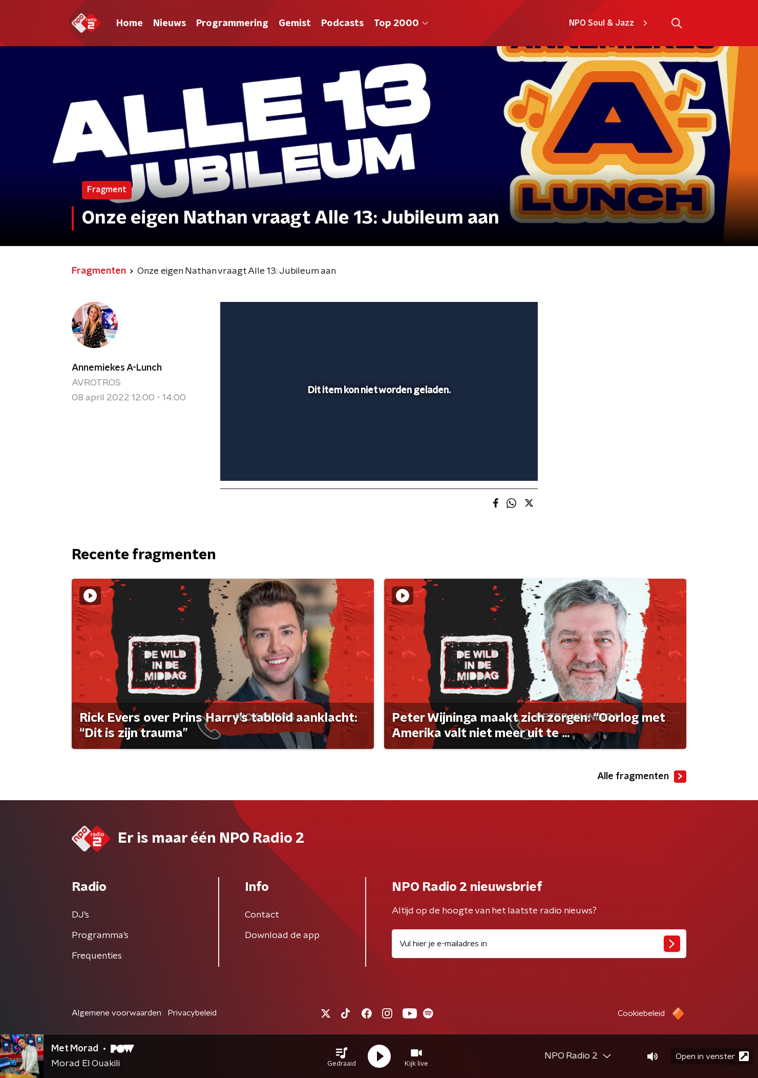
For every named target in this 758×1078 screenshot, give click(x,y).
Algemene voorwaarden (116, 1013)
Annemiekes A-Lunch (117, 368)
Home (129, 23)
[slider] (378, 430)
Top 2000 (401, 23)
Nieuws (169, 23)
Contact (262, 915)
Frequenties (97, 956)
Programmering (232, 23)
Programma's (100, 935)
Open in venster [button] (712, 1056)
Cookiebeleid (641, 1013)
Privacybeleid (192, 1013)
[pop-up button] (491, 458)
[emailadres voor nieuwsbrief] (539, 943)
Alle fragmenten (641, 776)
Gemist (295, 23)
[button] (341, 1056)
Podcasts (342, 23)
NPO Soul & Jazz (609, 23)
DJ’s (80, 915)
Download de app (282, 935)
